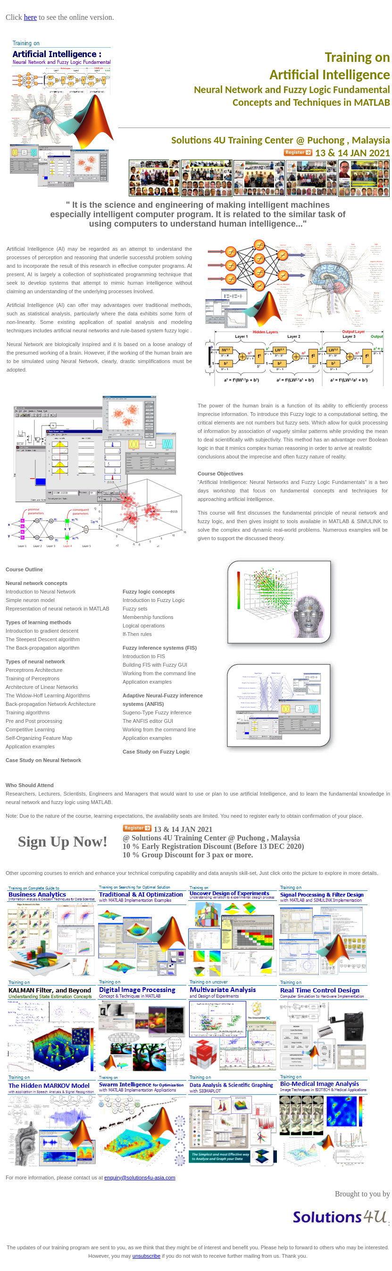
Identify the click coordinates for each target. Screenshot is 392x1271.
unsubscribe (146, 1256)
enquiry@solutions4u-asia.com (139, 1177)
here (30, 17)
